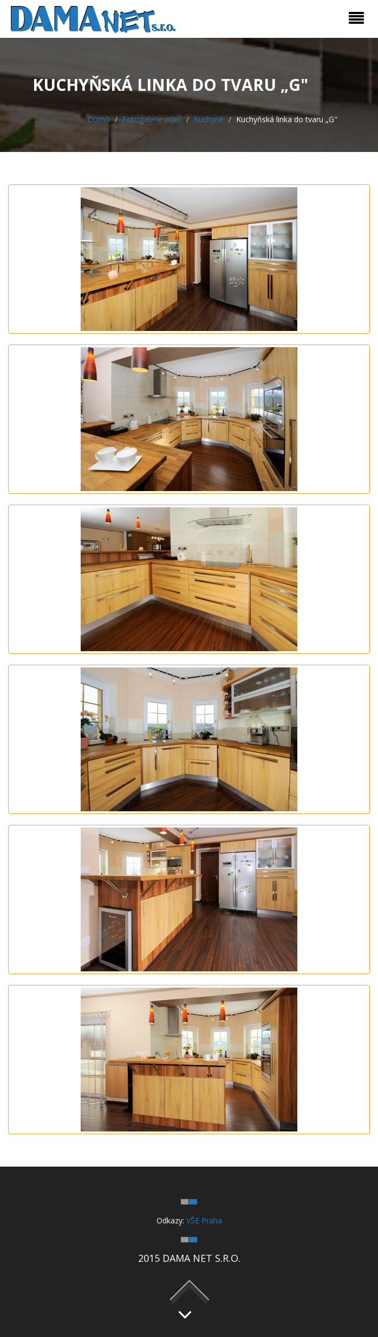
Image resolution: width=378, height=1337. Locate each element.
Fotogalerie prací (151, 119)
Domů (98, 119)
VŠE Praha (204, 1220)
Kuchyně (209, 119)
